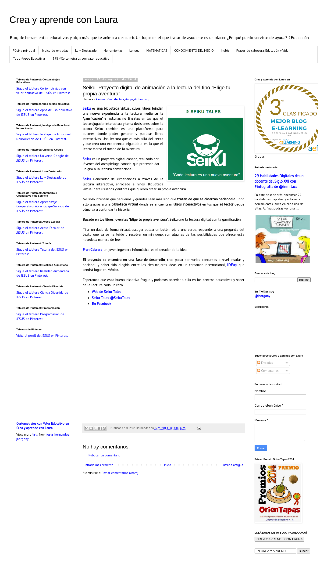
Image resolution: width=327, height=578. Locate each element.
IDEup (232, 264)
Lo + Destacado (86, 50)
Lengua (134, 50)
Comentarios (268, 370)
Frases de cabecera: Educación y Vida (262, 50)
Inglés (225, 50)
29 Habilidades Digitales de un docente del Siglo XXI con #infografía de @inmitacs (279, 181)
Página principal (24, 50)
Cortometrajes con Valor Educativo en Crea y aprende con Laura (42, 425)
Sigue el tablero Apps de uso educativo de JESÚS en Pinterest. (44, 112)
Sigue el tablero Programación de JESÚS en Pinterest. (40, 316)
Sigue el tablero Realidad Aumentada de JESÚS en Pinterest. (42, 273)
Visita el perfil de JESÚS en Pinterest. (42, 335)
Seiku (87, 108)
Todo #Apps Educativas (29, 58)
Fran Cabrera (92, 249)
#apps (129, 99)
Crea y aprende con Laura (63, 19)
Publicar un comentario (105, 455)
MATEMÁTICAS (156, 50)
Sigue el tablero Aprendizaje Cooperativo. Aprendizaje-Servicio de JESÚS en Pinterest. (42, 206)
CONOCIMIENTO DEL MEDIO (194, 50)
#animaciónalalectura (110, 99)
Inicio (167, 465)
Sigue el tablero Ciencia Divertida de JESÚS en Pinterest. (42, 294)
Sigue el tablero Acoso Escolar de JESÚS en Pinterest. (40, 230)
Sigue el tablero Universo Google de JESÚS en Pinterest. (42, 158)
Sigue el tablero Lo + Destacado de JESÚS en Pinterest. (41, 179)
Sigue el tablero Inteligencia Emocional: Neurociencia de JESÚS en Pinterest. (44, 136)
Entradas (265, 363)
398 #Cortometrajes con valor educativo (81, 58)
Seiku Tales (100, 297)
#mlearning (141, 99)
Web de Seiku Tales (106, 291)
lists (35, 434)
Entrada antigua (232, 465)
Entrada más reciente (98, 465)
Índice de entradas (55, 50)
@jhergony (262, 296)
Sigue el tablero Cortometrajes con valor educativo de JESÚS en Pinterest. (43, 90)
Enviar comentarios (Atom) (120, 473)
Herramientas (113, 50)
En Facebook (101, 303)
